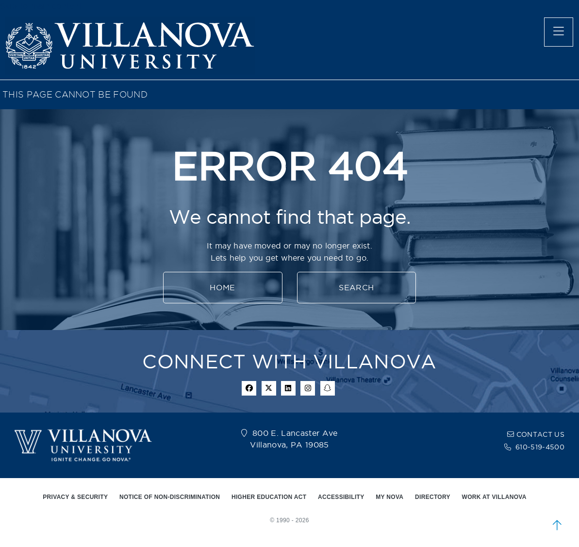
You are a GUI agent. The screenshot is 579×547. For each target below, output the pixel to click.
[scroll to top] (557, 525)
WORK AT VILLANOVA (494, 497)
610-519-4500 (539, 447)
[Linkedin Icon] (288, 388)
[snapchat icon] (327, 388)
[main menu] (558, 32)
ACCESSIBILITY (341, 497)
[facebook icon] (249, 388)
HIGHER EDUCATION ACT (269, 497)
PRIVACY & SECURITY (75, 497)
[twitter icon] (269, 388)
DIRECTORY (432, 497)
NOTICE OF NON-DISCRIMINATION (169, 497)
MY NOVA (389, 497)
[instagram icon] (307, 388)
